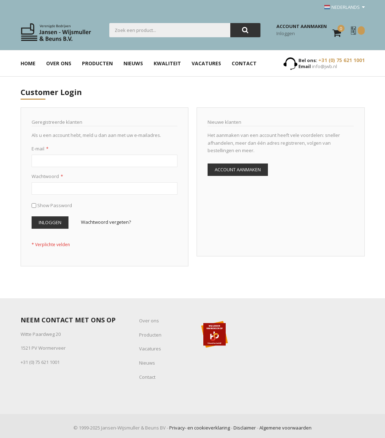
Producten (150, 335)
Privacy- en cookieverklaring (199, 428)
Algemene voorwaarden (285, 428)
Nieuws (147, 363)
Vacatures (150, 348)
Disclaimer (244, 428)
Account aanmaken (301, 26)
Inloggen (285, 33)
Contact (147, 377)
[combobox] (169, 30)
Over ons (149, 320)
